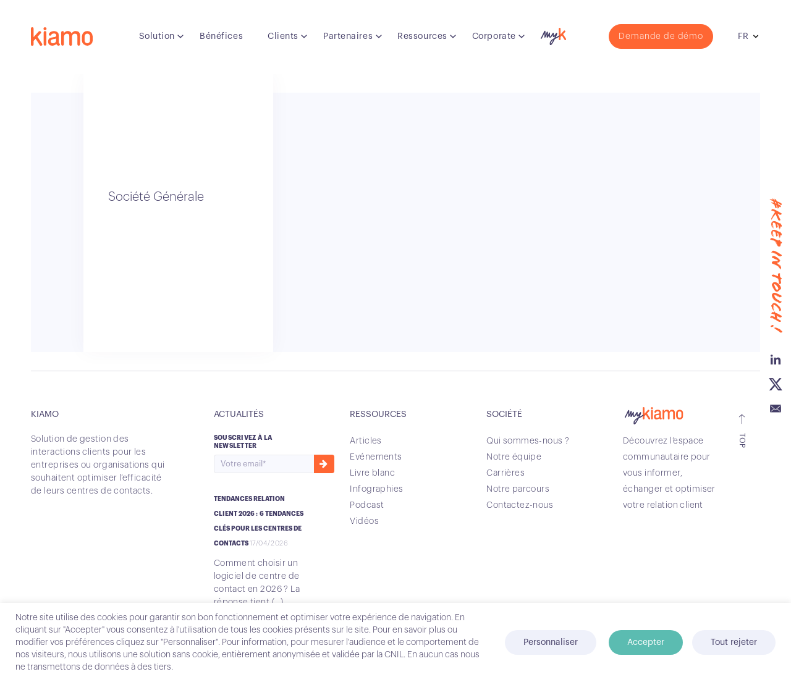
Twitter (775, 383)
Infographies (376, 489)
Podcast (367, 505)
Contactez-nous (519, 505)
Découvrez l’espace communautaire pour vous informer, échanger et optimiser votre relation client (669, 473)
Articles (365, 441)
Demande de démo (661, 36)
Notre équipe (513, 457)
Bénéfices (221, 36)
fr (743, 36)
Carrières (505, 473)
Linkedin (775, 358)
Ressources (422, 36)
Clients (283, 36)
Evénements (376, 457)
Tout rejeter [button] (734, 642)
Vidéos (364, 521)
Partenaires (348, 36)
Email (775, 407)
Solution (157, 36)
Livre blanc (372, 473)
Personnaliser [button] (550, 642)
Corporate (494, 36)
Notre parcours (517, 489)
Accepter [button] (645, 642)
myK (552, 33)
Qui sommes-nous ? (527, 441)
